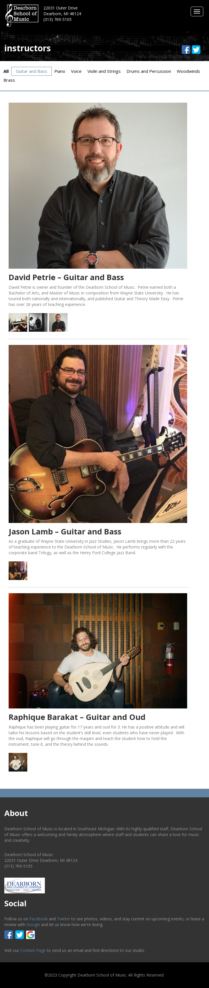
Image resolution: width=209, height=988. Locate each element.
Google (33, 924)
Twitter (63, 918)
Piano (59, 71)
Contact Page (33, 950)
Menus (197, 11)
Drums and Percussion (148, 71)
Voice (76, 71)
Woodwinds (188, 71)
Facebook (38, 918)
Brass (9, 80)
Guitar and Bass (31, 71)
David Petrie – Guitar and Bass (66, 277)
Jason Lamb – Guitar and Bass (65, 531)
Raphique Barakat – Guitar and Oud (77, 717)
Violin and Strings (104, 71)
